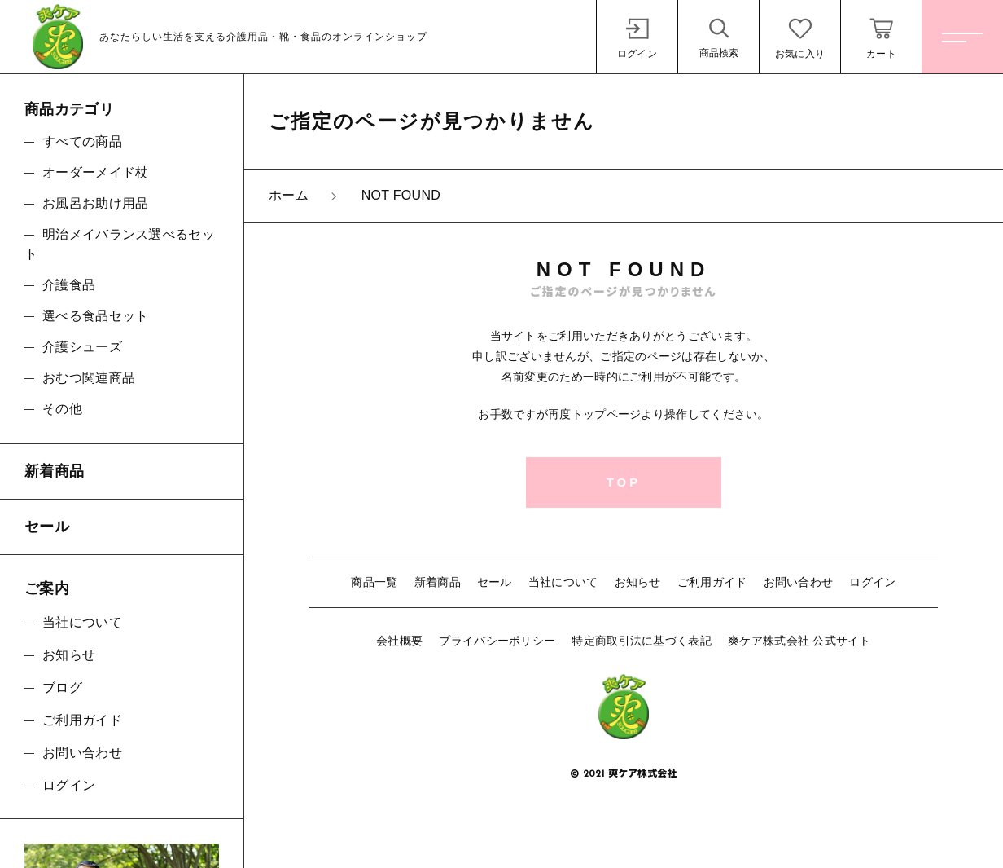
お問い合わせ (799, 581)
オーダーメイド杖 (95, 172)
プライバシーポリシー (497, 640)
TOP (624, 482)
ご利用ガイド (712, 581)
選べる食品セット (95, 316)
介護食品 (68, 285)
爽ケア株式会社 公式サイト (799, 640)
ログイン (872, 581)
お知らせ (638, 581)
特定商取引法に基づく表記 (642, 640)
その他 (62, 409)
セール (494, 581)
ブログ (62, 687)
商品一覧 (374, 581)
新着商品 (437, 581)
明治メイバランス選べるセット (119, 244)
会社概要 (399, 640)
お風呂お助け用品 (95, 203)
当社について (563, 581)
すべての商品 (82, 141)
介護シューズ (82, 347)
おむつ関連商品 (88, 378)
